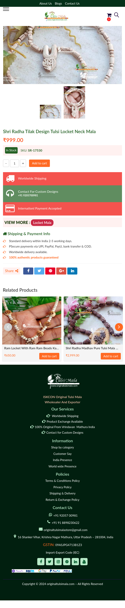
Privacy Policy (62, 487)
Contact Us (72, 3)
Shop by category (62, 447)
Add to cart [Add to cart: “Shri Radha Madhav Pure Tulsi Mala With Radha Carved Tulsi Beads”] (110, 356)
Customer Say (62, 453)
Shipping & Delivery (62, 493)
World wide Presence (62, 466)
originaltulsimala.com (61, 584)
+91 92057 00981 (65, 515)
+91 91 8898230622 (65, 522)
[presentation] (8, 327)
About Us (45, 3)
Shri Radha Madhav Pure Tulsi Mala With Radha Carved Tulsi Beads (93, 347)
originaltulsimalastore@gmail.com (66, 530)
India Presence (62, 460)
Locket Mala (42, 223)
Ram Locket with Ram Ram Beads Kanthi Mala (31, 347)
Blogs (58, 3)
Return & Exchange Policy (62, 499)
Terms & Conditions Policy (62, 480)
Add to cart (39, 163)
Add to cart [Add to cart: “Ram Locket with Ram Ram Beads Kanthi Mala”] (49, 356)
